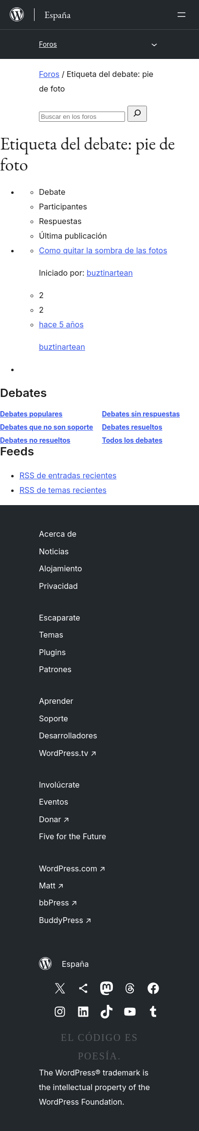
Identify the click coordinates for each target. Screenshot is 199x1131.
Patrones (55, 669)
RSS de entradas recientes (67, 475)
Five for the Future (72, 836)
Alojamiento (60, 568)
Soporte (53, 718)
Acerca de (57, 534)
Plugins (52, 652)
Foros (48, 44)
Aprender (56, 701)
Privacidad (58, 586)
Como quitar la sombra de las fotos (103, 250)
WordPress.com (72, 868)
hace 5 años (61, 324)
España (75, 964)
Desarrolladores (68, 735)
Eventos (53, 802)
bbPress (58, 902)
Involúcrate (59, 785)
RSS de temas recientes (63, 490)
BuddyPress (65, 920)
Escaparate (59, 617)
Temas (51, 635)
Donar (54, 819)
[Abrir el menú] (183, 14)
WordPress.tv (67, 753)
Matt (51, 885)
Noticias (54, 551)
